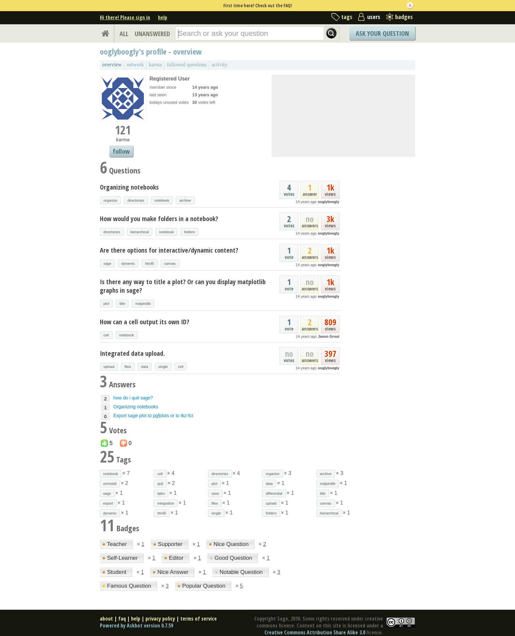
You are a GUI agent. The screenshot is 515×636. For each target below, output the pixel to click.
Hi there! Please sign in (125, 17)
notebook (161, 200)
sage (107, 263)
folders (189, 232)
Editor (174, 558)
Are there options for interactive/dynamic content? (169, 250)
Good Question (232, 558)
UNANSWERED (152, 33)
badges (404, 17)
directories (135, 200)
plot (106, 304)
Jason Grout (328, 336)
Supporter (168, 544)
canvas (170, 263)
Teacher (115, 544)
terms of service (198, 618)
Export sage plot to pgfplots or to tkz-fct (153, 415)
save (215, 493)
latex (161, 493)
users (373, 17)
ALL (124, 33)
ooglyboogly (328, 202)
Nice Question (229, 544)
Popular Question (202, 586)
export (108, 503)
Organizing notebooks (129, 187)
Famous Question (127, 586)
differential (274, 493)
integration (165, 503)
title (122, 304)
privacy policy (160, 618)
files (127, 367)
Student (115, 572)
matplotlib (143, 304)
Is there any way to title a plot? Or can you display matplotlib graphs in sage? (183, 286)
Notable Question (239, 572)
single (163, 367)
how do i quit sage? (133, 397)
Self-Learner (120, 558)
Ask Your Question (382, 33)
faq (122, 618)
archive (185, 200)
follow (121, 151)
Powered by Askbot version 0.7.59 (136, 625)
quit (160, 484)
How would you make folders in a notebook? (159, 218)
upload (108, 367)
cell (106, 335)
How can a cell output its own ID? (144, 321)
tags (346, 17)
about (106, 618)
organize (110, 200)
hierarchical (139, 232)
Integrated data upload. (132, 353)
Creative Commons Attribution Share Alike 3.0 (314, 632)
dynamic (128, 263)
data (144, 367)
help (162, 17)
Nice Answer (171, 572)
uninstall (109, 484)
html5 (149, 263)
